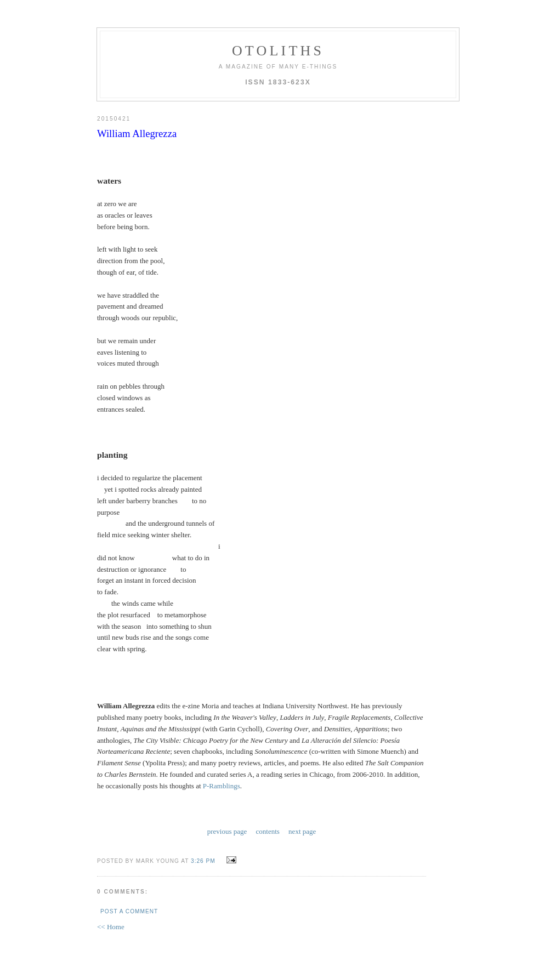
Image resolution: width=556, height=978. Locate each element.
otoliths (278, 51)
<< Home (110, 927)
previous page (227, 831)
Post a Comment (129, 911)
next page (302, 831)
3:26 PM (203, 861)
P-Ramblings (221, 786)
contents (268, 831)
